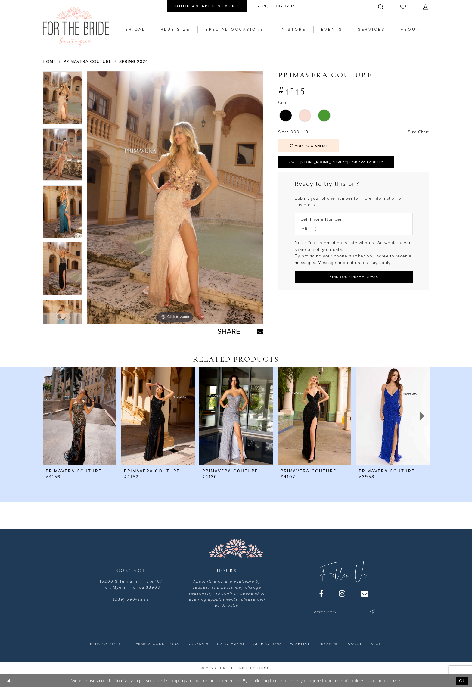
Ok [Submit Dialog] (462, 680)
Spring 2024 (133, 61)
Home (49, 61)
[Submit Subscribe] (371, 612)
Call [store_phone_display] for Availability (337, 162)
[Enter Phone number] (350, 229)
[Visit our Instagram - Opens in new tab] (342, 593)
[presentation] (79, 416)
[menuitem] (207, 6)
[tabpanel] (62, 99)
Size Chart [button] (418, 132)
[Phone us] (276, 6)
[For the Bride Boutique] (76, 26)
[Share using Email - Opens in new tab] (260, 331)
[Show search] (381, 6)
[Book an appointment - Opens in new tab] (207, 6)
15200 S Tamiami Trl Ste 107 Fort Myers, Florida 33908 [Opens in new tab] (131, 584)
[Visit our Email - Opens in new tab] (365, 593)
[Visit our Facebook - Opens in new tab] (321, 593)
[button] (426, 6)
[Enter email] (344, 612)
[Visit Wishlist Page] (403, 7)
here (395, 680)
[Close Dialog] (9, 681)
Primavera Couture (88, 61)
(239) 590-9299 (131, 599)
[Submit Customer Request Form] (354, 277)
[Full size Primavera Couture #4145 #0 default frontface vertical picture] (175, 197)
